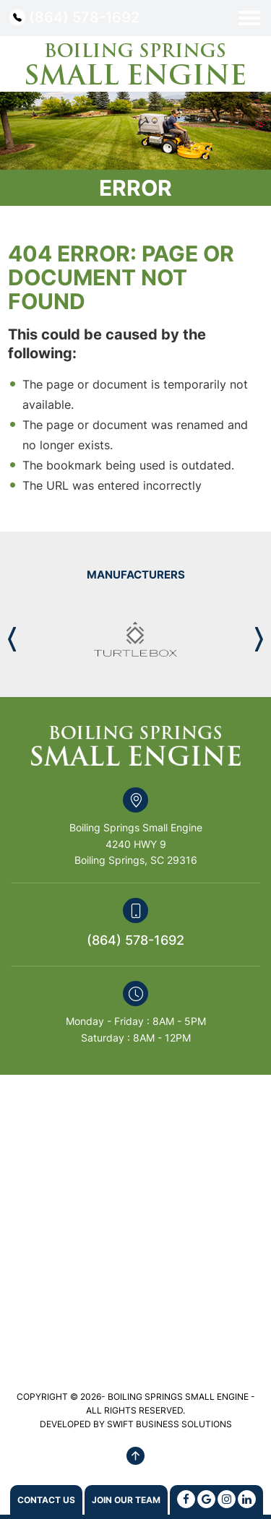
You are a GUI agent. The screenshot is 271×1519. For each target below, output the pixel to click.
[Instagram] (227, 1499)
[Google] (206, 1499)
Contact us (46, 1499)
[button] (259, 639)
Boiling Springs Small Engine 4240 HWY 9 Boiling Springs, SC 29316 (135, 843)
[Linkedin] (247, 1499)
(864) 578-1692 (84, 17)
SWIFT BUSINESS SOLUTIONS (169, 1424)
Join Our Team (126, 1499)
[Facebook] (186, 1499)
